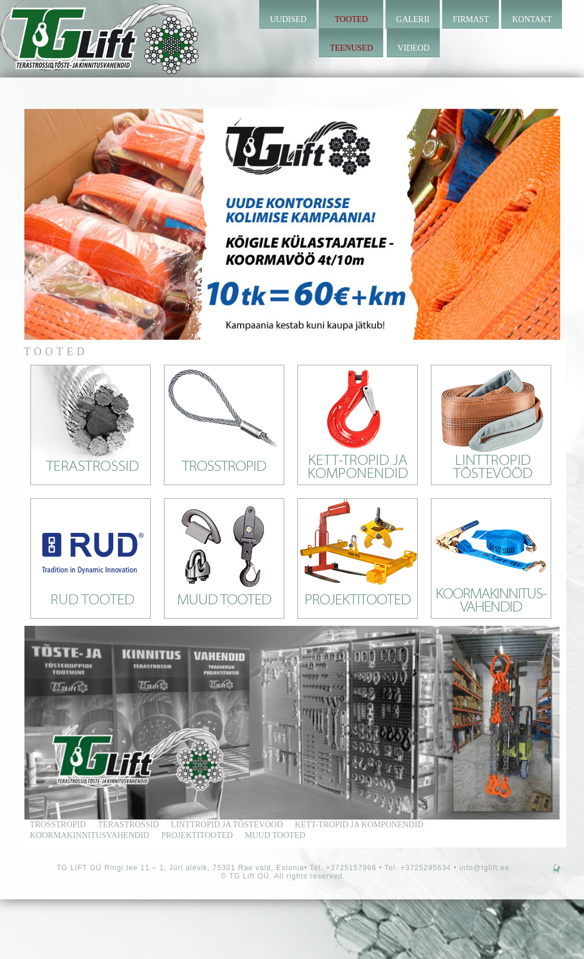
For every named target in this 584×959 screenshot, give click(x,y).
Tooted (351, 19)
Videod (413, 48)
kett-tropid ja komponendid (359, 824)
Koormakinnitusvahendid (89, 835)
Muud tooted (275, 835)
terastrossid (128, 824)
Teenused (351, 48)
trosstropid (58, 824)
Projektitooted (196, 835)
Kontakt (532, 19)
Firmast (471, 19)
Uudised (288, 19)
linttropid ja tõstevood (227, 824)
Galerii (413, 19)
